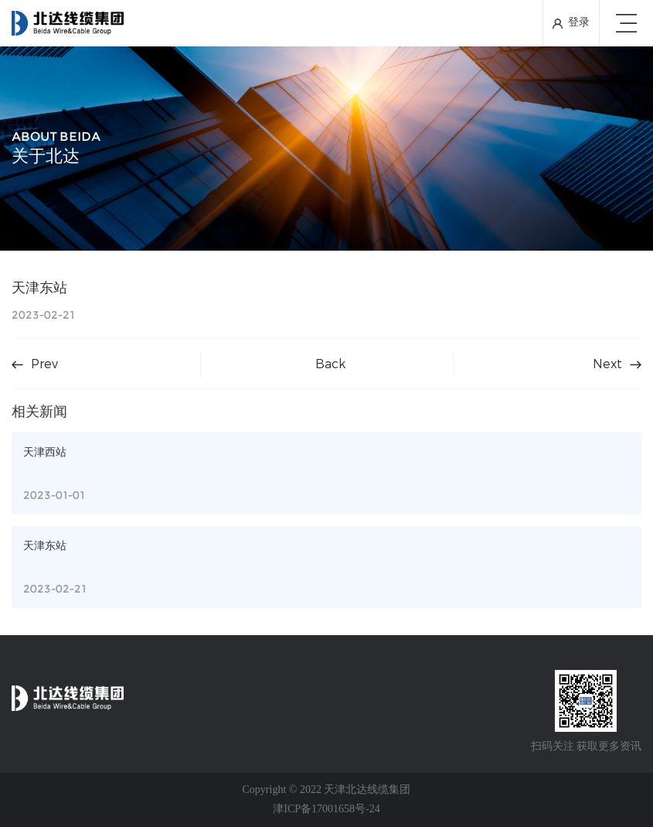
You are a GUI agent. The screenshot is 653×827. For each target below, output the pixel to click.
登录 (579, 23)
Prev (35, 363)
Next (617, 363)
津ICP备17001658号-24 (326, 809)
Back (330, 363)
